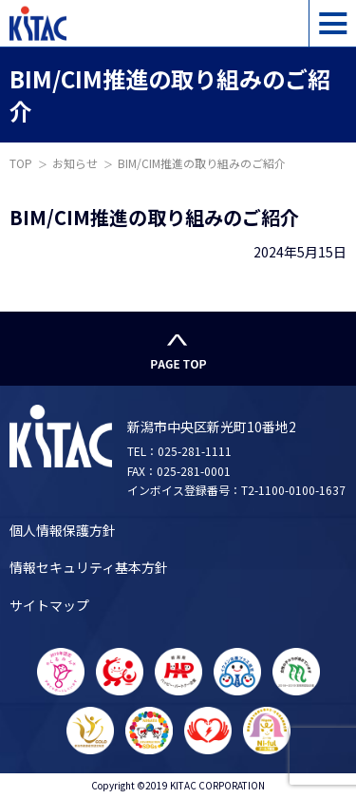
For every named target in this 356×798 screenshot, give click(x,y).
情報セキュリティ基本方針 (88, 567)
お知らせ (75, 163)
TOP (20, 163)
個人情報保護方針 (62, 530)
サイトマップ (49, 605)
